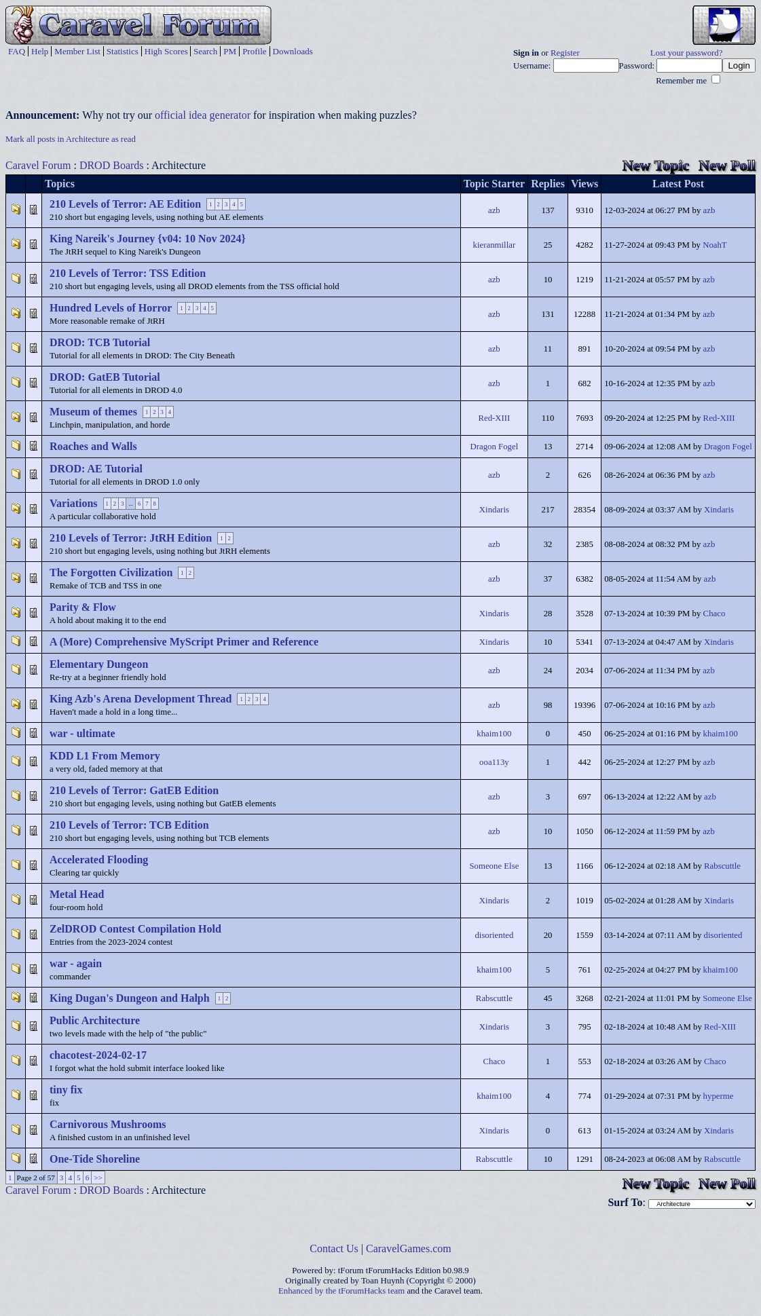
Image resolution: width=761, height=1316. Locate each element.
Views (584, 183)
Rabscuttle (722, 866)
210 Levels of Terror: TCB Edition (129, 825)
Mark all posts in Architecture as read (70, 139)
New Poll (727, 165)
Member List (77, 51)
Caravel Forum (38, 165)
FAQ (16, 51)
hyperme (718, 1096)
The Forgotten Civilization (111, 572)
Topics (60, 183)
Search (205, 51)
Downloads (293, 51)
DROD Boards (111, 165)
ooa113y (494, 762)
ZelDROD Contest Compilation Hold (135, 929)
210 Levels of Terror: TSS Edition (128, 273)
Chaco (714, 613)
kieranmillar (494, 245)
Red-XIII (494, 418)
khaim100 (494, 733)
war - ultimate (82, 733)
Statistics (122, 51)
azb (494, 210)
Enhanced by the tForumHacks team (341, 1291)
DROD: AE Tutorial (96, 468)
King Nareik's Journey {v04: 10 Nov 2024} (148, 238)
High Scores (166, 51)
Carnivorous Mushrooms (108, 1124)
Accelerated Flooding (99, 859)
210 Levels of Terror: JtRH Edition (131, 538)
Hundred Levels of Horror (111, 308)
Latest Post (678, 183)
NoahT (715, 245)
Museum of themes (93, 411)
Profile (254, 51)
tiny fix (66, 1089)
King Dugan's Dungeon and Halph (130, 998)
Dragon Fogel (494, 446)
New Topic (656, 165)
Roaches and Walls (93, 446)
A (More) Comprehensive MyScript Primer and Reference (184, 641)
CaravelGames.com (408, 1248)
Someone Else (494, 866)
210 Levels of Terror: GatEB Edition (134, 790)
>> (98, 1177)
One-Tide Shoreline (95, 1159)
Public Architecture (95, 1020)
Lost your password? (686, 53)
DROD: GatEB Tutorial (105, 377)
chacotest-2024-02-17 (98, 1055)
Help (39, 51)
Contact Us (334, 1248)
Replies (548, 183)
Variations (74, 503)
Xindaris (494, 509)
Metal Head (77, 894)
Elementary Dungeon (99, 664)
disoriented (494, 935)
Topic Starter (494, 183)
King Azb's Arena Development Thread (140, 698)
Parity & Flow (83, 607)
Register (565, 53)
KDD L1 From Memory (105, 756)
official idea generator (202, 115)
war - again (76, 963)
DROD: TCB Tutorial (100, 342)
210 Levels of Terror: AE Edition (125, 204)
